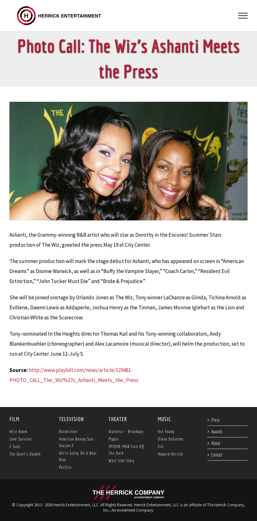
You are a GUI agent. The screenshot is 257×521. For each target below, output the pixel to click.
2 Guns (15, 446)
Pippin (114, 438)
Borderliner (68, 431)
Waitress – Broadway (126, 431)
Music (164, 419)
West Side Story (121, 460)
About (215, 443)
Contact (216, 454)
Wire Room (18, 431)
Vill (161, 446)
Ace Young (166, 431)
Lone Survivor (20, 438)
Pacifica (65, 467)
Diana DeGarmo (170, 438)
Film (14, 419)
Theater (118, 419)
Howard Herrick (170, 454)
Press (215, 420)
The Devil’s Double (25, 454)
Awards (216, 431)
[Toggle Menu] (243, 15)
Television (71, 419)
